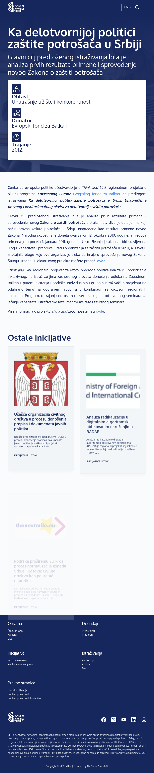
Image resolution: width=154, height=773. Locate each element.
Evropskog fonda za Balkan (96, 194)
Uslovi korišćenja (17, 690)
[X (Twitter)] (113, 719)
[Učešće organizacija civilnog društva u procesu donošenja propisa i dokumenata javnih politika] (41, 384)
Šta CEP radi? (15, 630)
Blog (84, 668)
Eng (127, 7)
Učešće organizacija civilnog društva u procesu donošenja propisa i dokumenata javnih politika (40, 427)
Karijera (12, 634)
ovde (100, 311)
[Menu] (144, 7)
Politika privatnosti (18, 694)
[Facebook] (103, 719)
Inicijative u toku (26, 460)
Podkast (86, 664)
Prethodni (87, 634)
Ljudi (10, 638)
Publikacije (88, 660)
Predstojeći (88, 630)
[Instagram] (143, 719)
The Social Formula (96, 766)
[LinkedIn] (133, 719)
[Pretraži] (137, 7)
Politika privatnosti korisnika (24, 698)
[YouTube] (123, 719)
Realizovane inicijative (20, 664)
